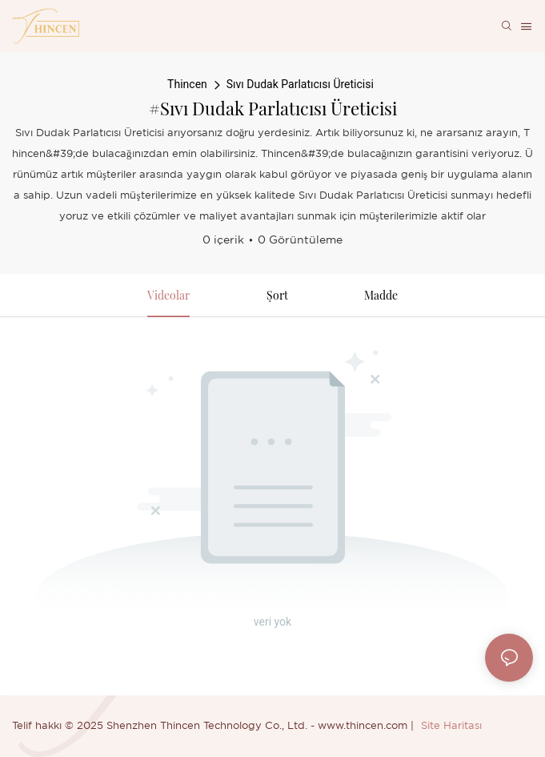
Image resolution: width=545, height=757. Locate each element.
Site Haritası (451, 726)
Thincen (187, 84)
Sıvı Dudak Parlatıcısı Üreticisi (300, 84)
